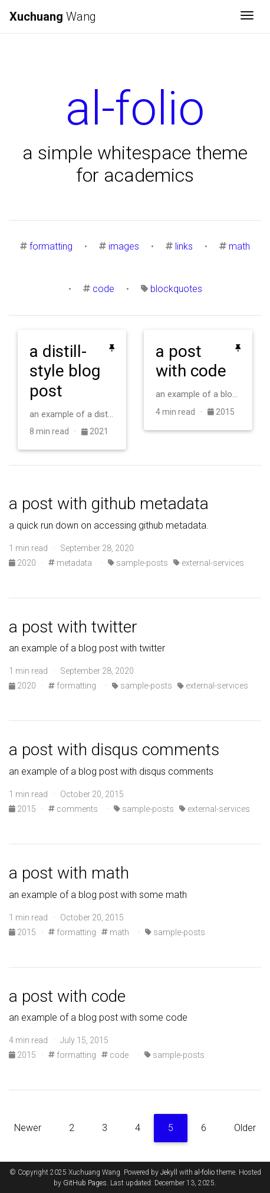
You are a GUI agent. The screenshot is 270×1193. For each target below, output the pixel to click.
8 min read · (55, 431)
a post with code (67, 996)
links (184, 246)
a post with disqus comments (114, 749)
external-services (208, 563)
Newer (27, 1127)
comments (73, 809)
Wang (52, 16)
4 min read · (182, 412)
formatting (51, 246)
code (103, 288)
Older (245, 1127)
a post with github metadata (109, 503)
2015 (221, 412)
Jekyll (168, 1172)
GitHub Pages (85, 1183)
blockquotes (176, 288)
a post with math (69, 873)
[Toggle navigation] (247, 16)
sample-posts (138, 563)
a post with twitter (73, 627)
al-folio (205, 1172)
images (123, 246)
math (239, 246)
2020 (23, 563)
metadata (70, 563)
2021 (94, 431)
